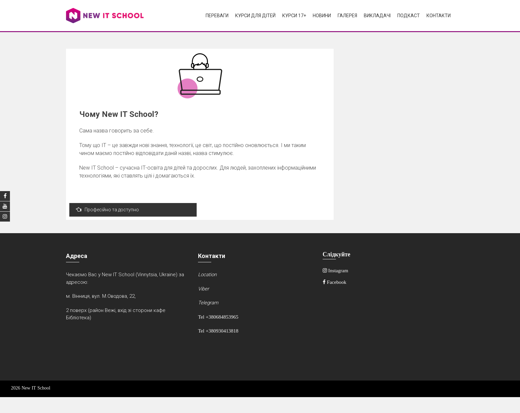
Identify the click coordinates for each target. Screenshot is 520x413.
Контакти (438, 15)
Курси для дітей (255, 15)
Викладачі (377, 15)
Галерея (347, 15)
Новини (322, 15)
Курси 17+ (294, 15)
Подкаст (408, 15)
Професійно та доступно (107, 209)
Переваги (217, 15)
